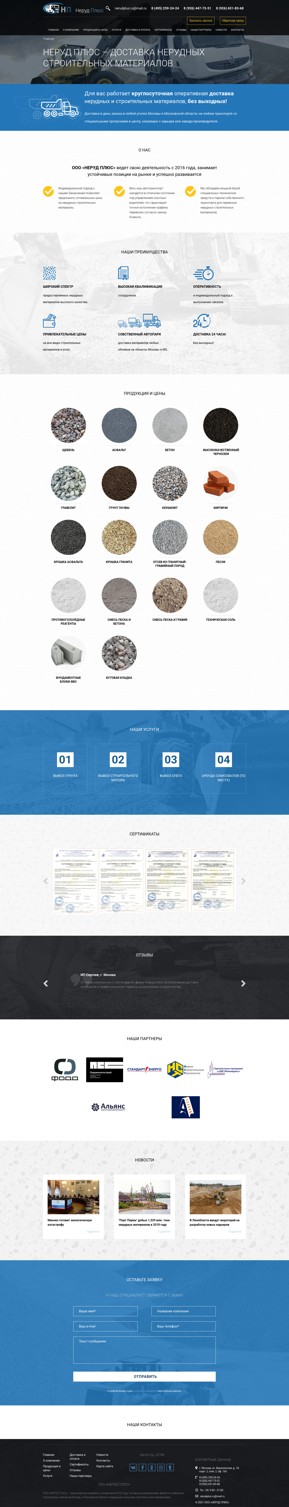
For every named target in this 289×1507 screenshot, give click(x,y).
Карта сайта (105, 1466)
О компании (71, 29)
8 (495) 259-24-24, (209, 1477)
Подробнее (93, 1231)
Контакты (237, 29)
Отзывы (181, 29)
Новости (221, 29)
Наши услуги (144, 729)
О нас (144, 150)
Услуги (116, 29)
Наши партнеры (201, 29)
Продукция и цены (95, 29)
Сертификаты (163, 29)
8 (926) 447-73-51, (209, 1480)
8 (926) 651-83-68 (209, 1484)
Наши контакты (144, 1424)
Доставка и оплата (137, 29)
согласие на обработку (145, 1391)
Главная (53, 29)
